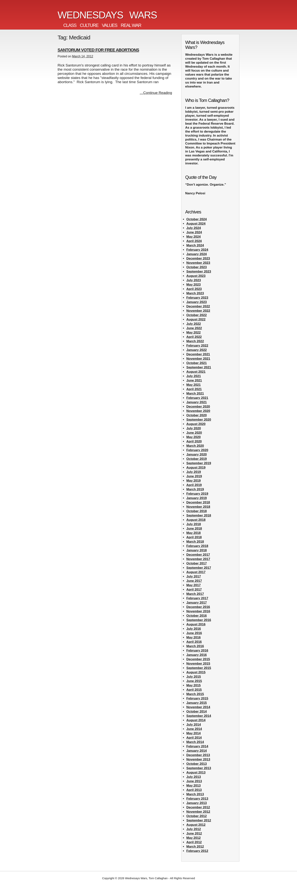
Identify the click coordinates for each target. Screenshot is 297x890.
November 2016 (198, 611)
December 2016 (198, 607)
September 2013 (198, 768)
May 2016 (193, 637)
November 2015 (198, 663)
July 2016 (193, 629)
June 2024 (194, 232)
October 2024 (196, 219)
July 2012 (193, 829)
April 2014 (194, 737)
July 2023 (193, 280)
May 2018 (193, 533)
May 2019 (193, 480)
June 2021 (194, 380)
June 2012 (194, 833)
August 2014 (196, 720)
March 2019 (195, 489)
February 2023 (197, 297)
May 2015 (193, 685)
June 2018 (194, 528)
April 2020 (194, 441)
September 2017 (198, 568)
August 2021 (196, 372)
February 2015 (197, 698)
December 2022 (198, 306)
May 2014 (193, 733)
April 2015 (194, 690)
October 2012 (196, 816)
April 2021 (194, 389)
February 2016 (197, 650)
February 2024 (197, 250)
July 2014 (193, 724)
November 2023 (198, 263)
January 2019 (196, 498)
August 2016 (196, 624)
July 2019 (193, 472)
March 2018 (195, 541)
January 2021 (196, 402)
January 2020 (196, 454)
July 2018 (193, 524)
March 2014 (195, 742)
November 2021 (198, 358)
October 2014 (196, 711)
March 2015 (195, 694)
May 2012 (193, 838)
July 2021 (193, 376)
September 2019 (198, 463)
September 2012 (198, 820)
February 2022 (197, 345)
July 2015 (193, 676)
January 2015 (196, 703)
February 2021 (197, 398)
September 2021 (198, 367)
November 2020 (198, 411)
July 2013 (193, 777)
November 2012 (198, 811)
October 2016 (196, 615)
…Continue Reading (156, 93)
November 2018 (198, 507)
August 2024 (196, 223)
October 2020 (196, 415)
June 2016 (194, 633)
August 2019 (196, 467)
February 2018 (197, 546)
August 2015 (196, 672)
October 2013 (196, 764)
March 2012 (195, 846)
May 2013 (193, 785)
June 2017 (194, 581)
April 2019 (194, 485)
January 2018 (196, 550)
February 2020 (197, 450)
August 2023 (196, 276)
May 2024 (193, 236)
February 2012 (197, 851)
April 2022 (194, 337)
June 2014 (194, 729)
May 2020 (193, 437)
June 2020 (194, 432)
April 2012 (194, 842)
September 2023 (198, 271)
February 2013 (197, 798)
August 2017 (196, 572)
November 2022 (198, 311)
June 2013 (194, 781)
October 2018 (196, 511)
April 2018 (194, 537)
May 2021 (193, 385)
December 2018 (198, 502)
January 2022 (196, 350)
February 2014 (197, 746)
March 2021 (195, 393)
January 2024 (196, 254)
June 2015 (194, 681)
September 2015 (198, 668)
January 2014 (196, 750)
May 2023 (193, 284)
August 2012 (196, 825)
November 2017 (198, 559)
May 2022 (193, 332)
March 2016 (195, 646)
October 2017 (196, 563)
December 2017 (198, 554)
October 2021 (196, 363)
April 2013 (194, 790)
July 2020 (193, 428)
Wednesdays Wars (107, 14)
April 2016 (194, 642)
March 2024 (195, 245)
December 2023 (198, 258)
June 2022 (194, 328)
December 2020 (198, 406)
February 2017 (197, 598)
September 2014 (198, 716)
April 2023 (194, 289)
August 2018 (196, 520)
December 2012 (198, 807)
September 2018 (198, 515)
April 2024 (194, 241)
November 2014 (198, 707)
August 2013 (196, 772)
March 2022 (195, 341)
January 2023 (196, 302)
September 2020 (198, 419)
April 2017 (194, 589)
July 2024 (193, 228)
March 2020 (195, 446)
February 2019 (197, 493)
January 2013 (196, 803)
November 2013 (198, 759)
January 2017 (196, 602)
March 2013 (195, 794)
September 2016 (198, 620)
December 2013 (198, 755)
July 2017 (193, 576)
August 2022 (196, 319)
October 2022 (196, 315)
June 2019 (194, 476)
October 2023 (196, 267)
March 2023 (195, 293)
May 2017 (193, 585)
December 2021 (198, 354)
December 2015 (198, 659)
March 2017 (195, 594)
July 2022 (193, 324)
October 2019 (196, 459)
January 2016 (196, 655)
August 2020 (196, 424)
